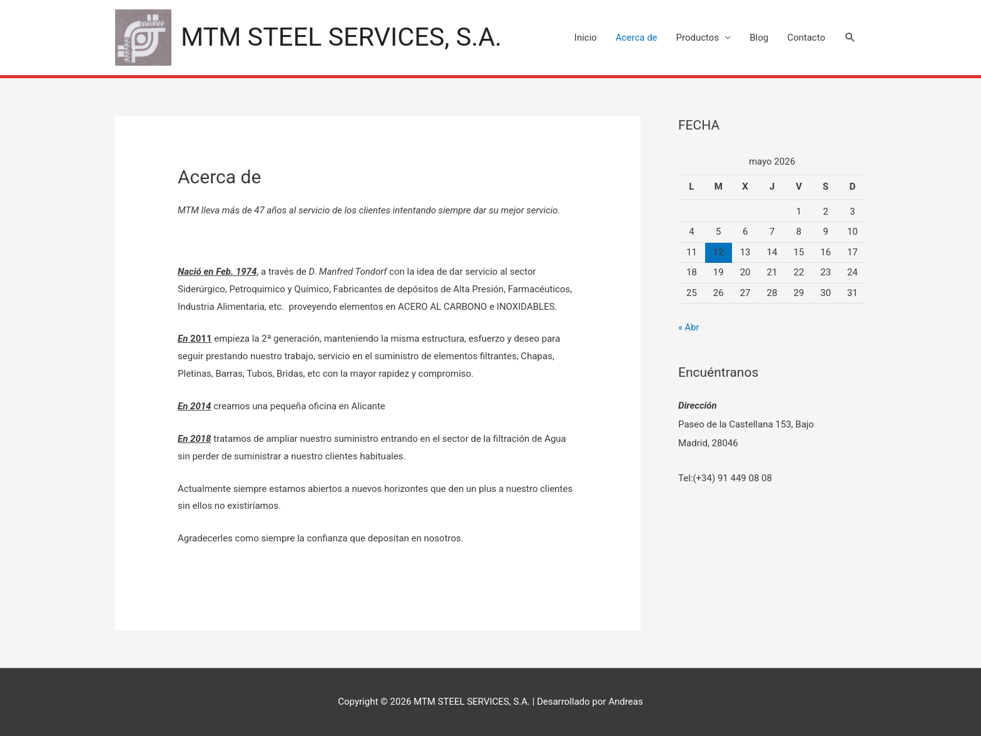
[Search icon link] (850, 37)
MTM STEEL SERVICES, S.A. (344, 37)
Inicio (585, 37)
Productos (697, 37)
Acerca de (637, 37)
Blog (759, 37)
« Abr (688, 327)
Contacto (806, 37)
